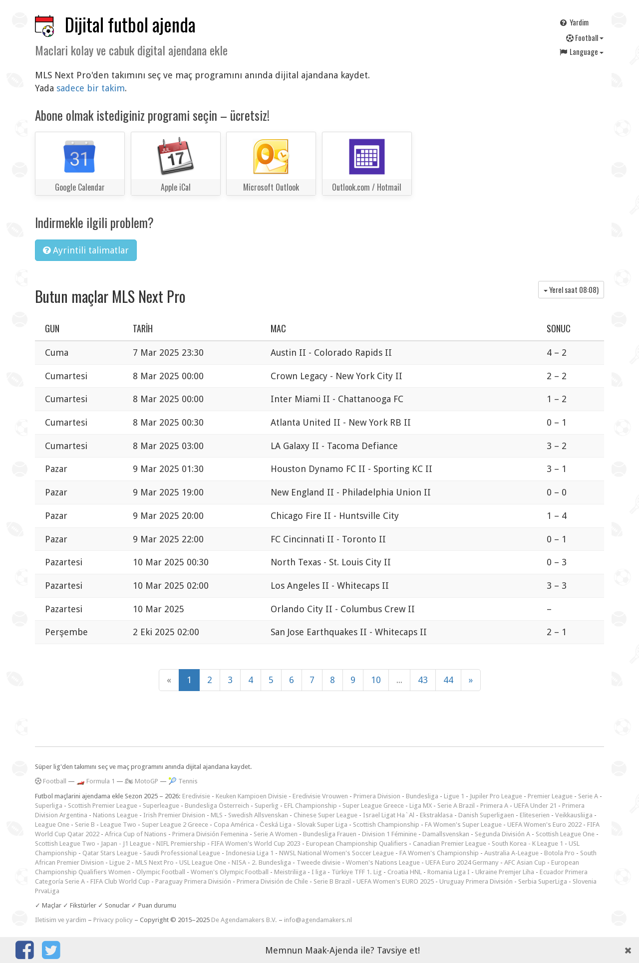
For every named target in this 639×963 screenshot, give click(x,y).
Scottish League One (565, 834)
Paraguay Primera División (193, 881)
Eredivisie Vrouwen (320, 796)
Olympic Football (160, 872)
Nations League (115, 815)
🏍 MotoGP (141, 781)
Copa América (234, 824)
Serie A (588, 796)
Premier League (550, 796)
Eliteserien (535, 815)
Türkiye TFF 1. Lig (356, 872)
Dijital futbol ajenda (130, 24)
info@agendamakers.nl (318, 920)
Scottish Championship (386, 824)
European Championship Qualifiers (356, 843)
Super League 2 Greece (175, 824)
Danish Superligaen (486, 815)
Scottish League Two (65, 843)
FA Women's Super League (463, 824)
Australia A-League (511, 853)
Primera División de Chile (272, 881)
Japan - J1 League (126, 843)
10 (376, 680)
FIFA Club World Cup (120, 881)
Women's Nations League (383, 862)
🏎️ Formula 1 (95, 781)
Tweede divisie (318, 862)
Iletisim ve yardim (60, 920)
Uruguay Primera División (476, 881)
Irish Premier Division (174, 815)
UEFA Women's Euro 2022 (544, 824)
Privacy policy (113, 920)
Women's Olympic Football (230, 872)
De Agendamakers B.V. (244, 920)
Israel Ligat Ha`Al (388, 815)
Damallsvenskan (445, 834)
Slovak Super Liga (322, 824)
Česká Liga (276, 824)
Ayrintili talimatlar (86, 250)
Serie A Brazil (456, 805)
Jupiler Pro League (496, 796)
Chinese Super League (325, 815)
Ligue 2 (119, 862)
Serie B (85, 824)
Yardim (574, 21)
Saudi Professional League (181, 853)
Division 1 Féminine (389, 834)
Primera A (494, 805)
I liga (319, 872)
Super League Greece (373, 805)
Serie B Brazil (332, 881)
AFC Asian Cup (525, 862)
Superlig (267, 805)
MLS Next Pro (154, 862)
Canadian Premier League (449, 843)
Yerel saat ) (571, 289)
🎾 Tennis (183, 781)
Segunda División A (502, 834)
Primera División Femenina (210, 834)
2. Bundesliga (271, 862)
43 (423, 680)
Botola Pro (559, 853)
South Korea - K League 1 (527, 843)
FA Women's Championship (439, 853)
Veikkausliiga (574, 815)
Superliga (48, 805)
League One (52, 824)
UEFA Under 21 (535, 805)
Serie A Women (276, 834)
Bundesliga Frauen (329, 834)
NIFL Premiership (181, 843)
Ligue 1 (454, 796)
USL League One (202, 862)
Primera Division (376, 796)
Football (585, 37)
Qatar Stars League (110, 853)
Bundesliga (422, 796)
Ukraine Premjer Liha (504, 872)
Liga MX (420, 805)
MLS (217, 815)
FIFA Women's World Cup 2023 (256, 843)
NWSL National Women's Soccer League (336, 853)
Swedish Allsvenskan (258, 815)
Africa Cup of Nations (136, 834)
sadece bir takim (90, 88)
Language (581, 51)
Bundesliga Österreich (217, 805)
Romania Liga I (448, 872)
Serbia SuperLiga (542, 881)
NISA (239, 862)
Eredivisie (196, 796)
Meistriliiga (290, 872)
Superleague (161, 805)
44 (448, 680)
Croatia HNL (404, 872)
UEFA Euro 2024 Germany (462, 862)
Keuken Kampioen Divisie (251, 796)
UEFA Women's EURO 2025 (395, 881)
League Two (118, 824)
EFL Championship (310, 805)
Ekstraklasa (436, 815)
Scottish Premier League (102, 805)
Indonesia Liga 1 (250, 853)
